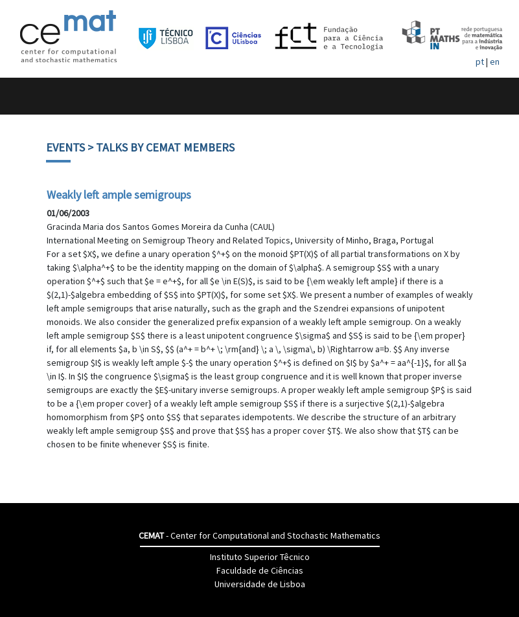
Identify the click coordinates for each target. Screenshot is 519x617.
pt (480, 61)
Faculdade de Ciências (259, 570)
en (495, 61)
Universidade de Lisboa (259, 584)
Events (65, 147)
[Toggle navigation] (23, 96)
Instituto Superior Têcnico (260, 557)
